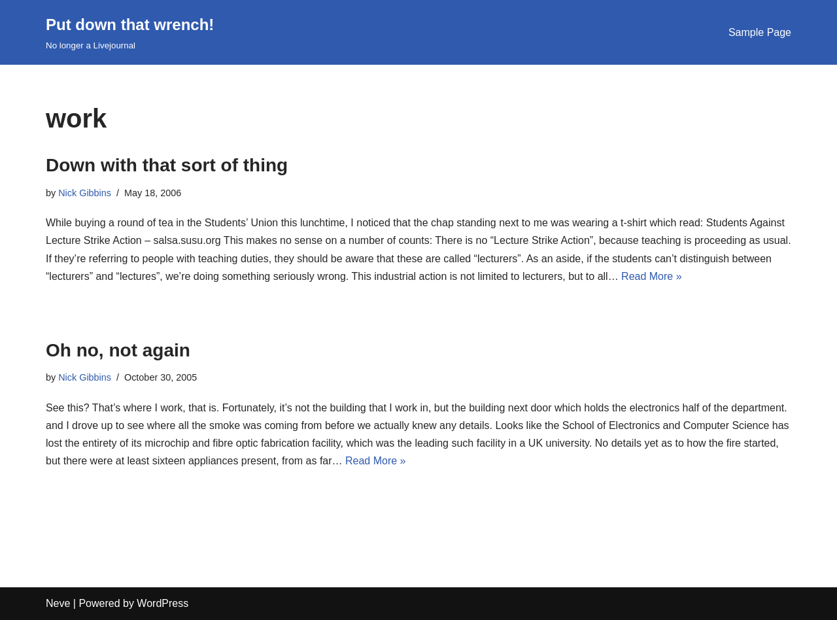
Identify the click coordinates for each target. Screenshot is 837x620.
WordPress (162, 603)
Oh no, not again (118, 350)
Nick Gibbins (84, 193)
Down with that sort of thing (167, 165)
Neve (58, 603)
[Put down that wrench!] (130, 32)
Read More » (651, 276)
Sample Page (759, 32)
